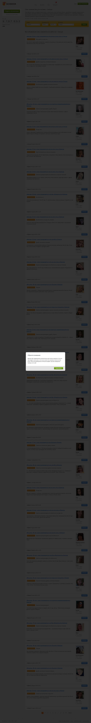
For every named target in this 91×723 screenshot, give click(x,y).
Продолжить (59, 368)
